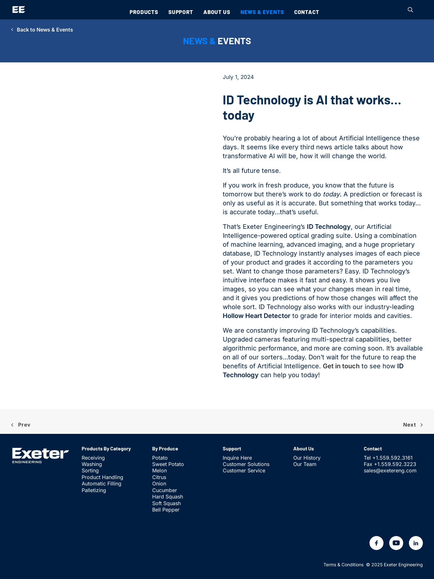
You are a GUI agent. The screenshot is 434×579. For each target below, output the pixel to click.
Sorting (90, 470)
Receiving (93, 458)
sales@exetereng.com (390, 470)
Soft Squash (166, 503)
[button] (410, 9)
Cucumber (164, 490)
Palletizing (94, 490)
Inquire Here (237, 458)
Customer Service (244, 470)
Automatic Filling (101, 483)
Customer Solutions (246, 464)
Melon (159, 470)
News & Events (262, 12)
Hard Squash (167, 496)
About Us (216, 12)
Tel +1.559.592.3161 (388, 458)
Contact (306, 12)
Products (144, 12)
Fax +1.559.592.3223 (390, 464)
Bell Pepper (166, 509)
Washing (92, 464)
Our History (307, 458)
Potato (160, 458)
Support (180, 12)
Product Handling (102, 477)
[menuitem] (144, 11)
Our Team (304, 464)
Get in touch (341, 366)
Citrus (159, 477)
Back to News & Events (42, 29)
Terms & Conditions (343, 564)
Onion (159, 483)
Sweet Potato (168, 464)
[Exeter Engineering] (18, 9)
